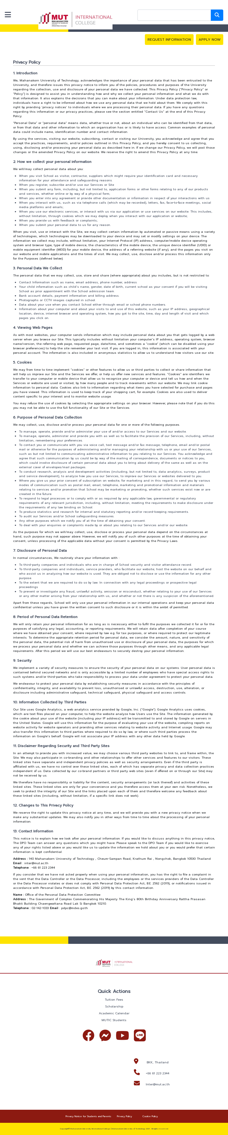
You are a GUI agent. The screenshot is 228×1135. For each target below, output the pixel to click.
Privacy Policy (124, 1116)
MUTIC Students (114, 1020)
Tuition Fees (114, 999)
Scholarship (114, 1006)
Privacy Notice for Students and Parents (88, 1116)
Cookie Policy (150, 1116)
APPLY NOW (210, 39)
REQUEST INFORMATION (169, 39)
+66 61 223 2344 (157, 1073)
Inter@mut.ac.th (158, 1084)
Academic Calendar (114, 1013)
